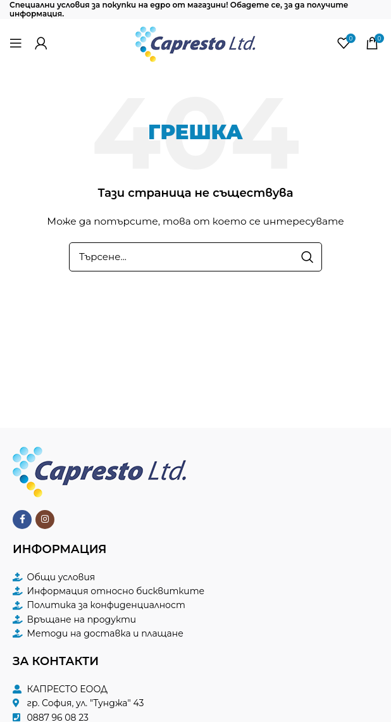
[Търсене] (195, 256)
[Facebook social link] (22, 519)
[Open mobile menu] (15, 43)
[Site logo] (195, 41)
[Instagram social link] (44, 519)
